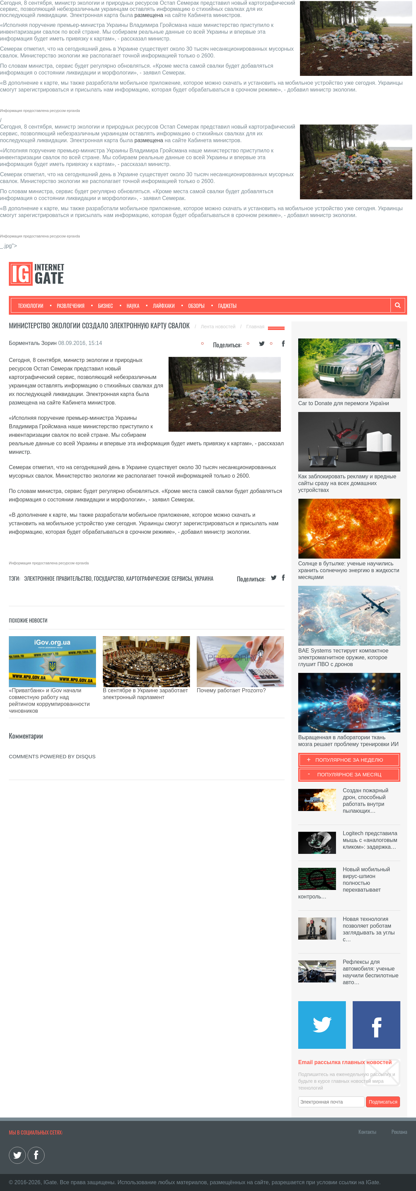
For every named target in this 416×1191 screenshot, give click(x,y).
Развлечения (67, 305)
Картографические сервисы (159, 578)
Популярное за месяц (349, 774)
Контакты (367, 1131)
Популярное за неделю (349, 760)
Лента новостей (219, 326)
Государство (109, 578)
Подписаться (383, 1102)
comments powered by (52, 732)
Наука (129, 305)
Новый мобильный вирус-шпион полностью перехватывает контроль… (344, 882)
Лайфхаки (160, 305)
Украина (203, 578)
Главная (255, 326)
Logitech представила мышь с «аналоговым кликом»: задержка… (370, 840)
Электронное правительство (58, 578)
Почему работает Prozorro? (231, 690)
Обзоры (193, 305)
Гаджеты (224, 305)
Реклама (399, 1131)
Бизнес (102, 305)
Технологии (30, 305)
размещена (148, 15)
